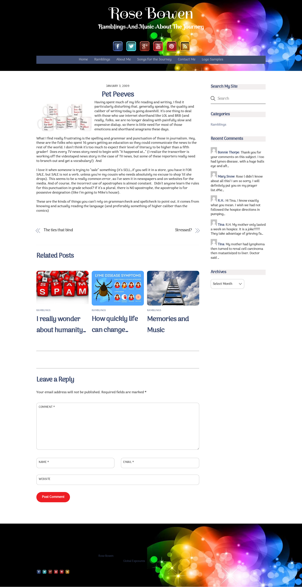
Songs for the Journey (154, 60)
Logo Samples (212, 60)
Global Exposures (134, 561)
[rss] (185, 47)
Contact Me (186, 60)
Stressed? (183, 230)
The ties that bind (58, 230)
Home (83, 60)
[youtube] (158, 47)
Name (44, 462)
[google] (144, 47)
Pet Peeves (118, 95)
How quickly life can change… (115, 325)
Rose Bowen (105, 556)
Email (128, 462)
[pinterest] (171, 47)
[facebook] (117, 47)
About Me (123, 60)
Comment (47, 407)
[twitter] (131, 47)
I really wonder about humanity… (61, 325)
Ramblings (102, 60)
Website (45, 479)
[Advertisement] (118, 359)
